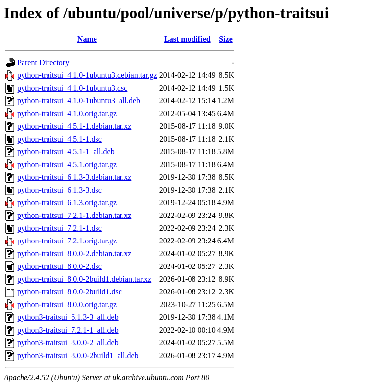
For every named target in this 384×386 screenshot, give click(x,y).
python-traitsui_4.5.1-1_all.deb (66, 151)
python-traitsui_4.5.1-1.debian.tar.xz (74, 126)
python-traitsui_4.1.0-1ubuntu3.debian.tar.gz (87, 75)
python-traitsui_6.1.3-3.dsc (59, 190)
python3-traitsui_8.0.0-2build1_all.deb (78, 355)
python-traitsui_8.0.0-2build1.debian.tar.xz (84, 279)
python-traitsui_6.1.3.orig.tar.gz (67, 202)
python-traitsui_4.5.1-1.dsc (59, 139)
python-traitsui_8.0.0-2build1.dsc (69, 292)
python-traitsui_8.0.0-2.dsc (59, 266)
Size (226, 39)
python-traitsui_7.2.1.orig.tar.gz (67, 241)
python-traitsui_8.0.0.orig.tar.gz (67, 304)
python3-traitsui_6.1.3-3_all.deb (68, 317)
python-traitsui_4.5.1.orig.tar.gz (67, 164)
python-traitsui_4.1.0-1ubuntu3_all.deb (78, 100)
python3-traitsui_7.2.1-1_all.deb (68, 330)
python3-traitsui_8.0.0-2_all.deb (68, 342)
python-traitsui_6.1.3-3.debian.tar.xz (74, 177)
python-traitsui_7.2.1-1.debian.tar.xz (74, 215)
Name (87, 39)
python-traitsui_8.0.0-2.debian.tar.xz (74, 253)
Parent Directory (43, 62)
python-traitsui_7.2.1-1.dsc (59, 228)
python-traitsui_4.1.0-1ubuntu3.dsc (72, 88)
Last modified (187, 39)
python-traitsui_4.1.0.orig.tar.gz (67, 113)
